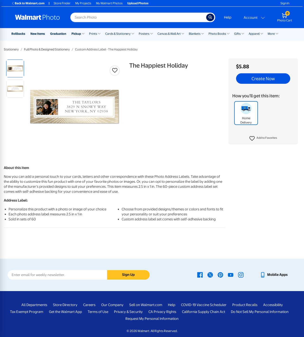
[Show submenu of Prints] (99, 33)
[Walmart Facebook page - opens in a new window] (200, 275)
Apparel (254, 33)
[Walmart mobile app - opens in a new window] (274, 275)
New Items (37, 33)
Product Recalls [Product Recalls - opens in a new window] (244, 305)
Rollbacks (18, 33)
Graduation (58, 33)
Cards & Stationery (118, 33)
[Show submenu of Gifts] (242, 33)
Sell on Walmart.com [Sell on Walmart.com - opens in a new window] (145, 305)
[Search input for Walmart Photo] (138, 17)
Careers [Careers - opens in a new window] (89, 305)
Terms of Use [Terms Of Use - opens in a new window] (98, 312)
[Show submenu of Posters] (151, 33)
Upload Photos (137, 3)
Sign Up (128, 275)
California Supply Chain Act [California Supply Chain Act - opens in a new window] (203, 312)
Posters (144, 33)
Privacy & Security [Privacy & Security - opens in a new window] (128, 312)
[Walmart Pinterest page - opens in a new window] (220, 275)
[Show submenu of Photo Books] (228, 33)
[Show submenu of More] (277, 33)
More (271, 33)
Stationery (11, 49)
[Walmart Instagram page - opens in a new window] (241, 275)
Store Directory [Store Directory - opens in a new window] (65, 305)
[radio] (15, 68)
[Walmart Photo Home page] (38, 17)
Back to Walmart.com (27, 3)
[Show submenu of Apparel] (261, 33)
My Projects (83, 3)
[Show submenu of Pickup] (83, 33)
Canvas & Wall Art (169, 33)
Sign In (284, 3)
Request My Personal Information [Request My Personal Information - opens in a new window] (152, 319)
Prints (93, 33)
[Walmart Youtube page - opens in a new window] (230, 275)
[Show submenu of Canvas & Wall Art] (182, 33)
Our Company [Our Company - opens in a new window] (112, 305)
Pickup (76, 33)
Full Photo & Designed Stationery (47, 49)
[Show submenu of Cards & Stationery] (132, 33)
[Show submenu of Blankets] (202, 33)
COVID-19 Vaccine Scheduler (204, 305)
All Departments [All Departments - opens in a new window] (34, 305)
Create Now (263, 78)
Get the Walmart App (65, 312)
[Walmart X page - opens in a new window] (210, 275)
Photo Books (217, 33)
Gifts (237, 33)
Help (227, 17)
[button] (263, 138)
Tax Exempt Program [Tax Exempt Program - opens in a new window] (26, 312)
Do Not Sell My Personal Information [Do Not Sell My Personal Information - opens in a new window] (260, 312)
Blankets (194, 33)
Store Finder (62, 3)
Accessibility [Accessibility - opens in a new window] (273, 305)
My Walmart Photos (109, 3)
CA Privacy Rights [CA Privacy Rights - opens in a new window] (162, 312)
